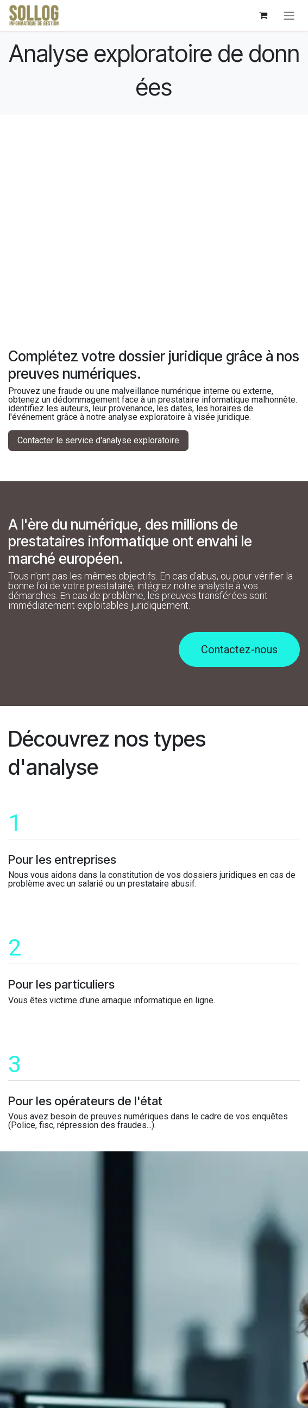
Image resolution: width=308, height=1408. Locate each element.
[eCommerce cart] (263, 15)
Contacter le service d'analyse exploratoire (98, 440)
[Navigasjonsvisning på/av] (289, 15)
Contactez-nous (239, 649)
